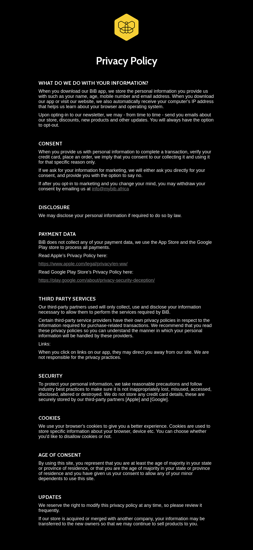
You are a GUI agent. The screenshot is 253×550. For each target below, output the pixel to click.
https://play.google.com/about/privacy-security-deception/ (96, 280)
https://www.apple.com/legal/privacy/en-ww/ (83, 263)
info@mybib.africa (110, 188)
